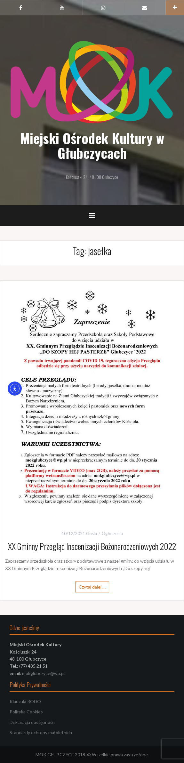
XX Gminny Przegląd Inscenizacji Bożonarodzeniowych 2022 (92, 546)
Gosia (91, 533)
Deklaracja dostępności (32, 722)
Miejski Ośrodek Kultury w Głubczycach (92, 145)
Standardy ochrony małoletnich (41, 732)
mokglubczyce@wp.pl (43, 673)
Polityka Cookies (26, 711)
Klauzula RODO (25, 701)
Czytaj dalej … (92, 587)
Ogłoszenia (112, 533)
